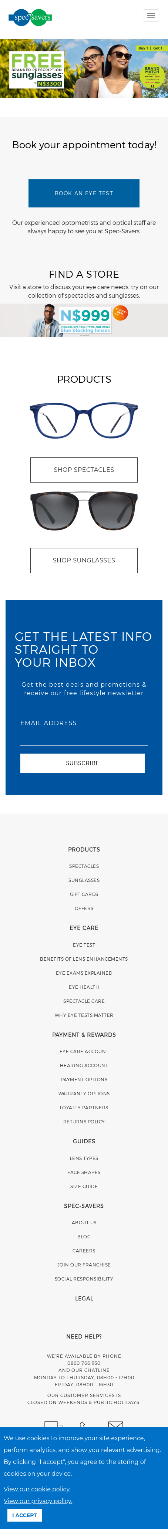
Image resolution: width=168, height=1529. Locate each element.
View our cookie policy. (37, 1489)
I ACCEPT (24, 1515)
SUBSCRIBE (82, 763)
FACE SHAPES (84, 1172)
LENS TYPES (84, 1158)
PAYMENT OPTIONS (84, 1079)
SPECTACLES (84, 866)
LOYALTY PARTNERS (84, 1107)
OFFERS (84, 908)
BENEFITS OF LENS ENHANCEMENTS (84, 958)
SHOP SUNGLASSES (84, 560)
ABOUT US (84, 1222)
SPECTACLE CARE (84, 1001)
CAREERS (84, 1250)
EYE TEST (84, 944)
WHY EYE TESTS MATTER (84, 1015)
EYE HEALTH (84, 987)
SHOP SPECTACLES (84, 469)
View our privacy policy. (38, 1501)
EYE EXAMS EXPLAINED (84, 972)
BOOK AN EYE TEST (84, 193)
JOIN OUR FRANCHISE (84, 1264)
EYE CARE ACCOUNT (84, 1051)
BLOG (84, 1236)
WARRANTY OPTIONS (84, 1093)
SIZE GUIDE (84, 1186)
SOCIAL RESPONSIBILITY (84, 1278)
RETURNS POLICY (84, 1121)
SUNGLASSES (84, 880)
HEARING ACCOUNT (84, 1065)
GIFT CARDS (84, 894)
